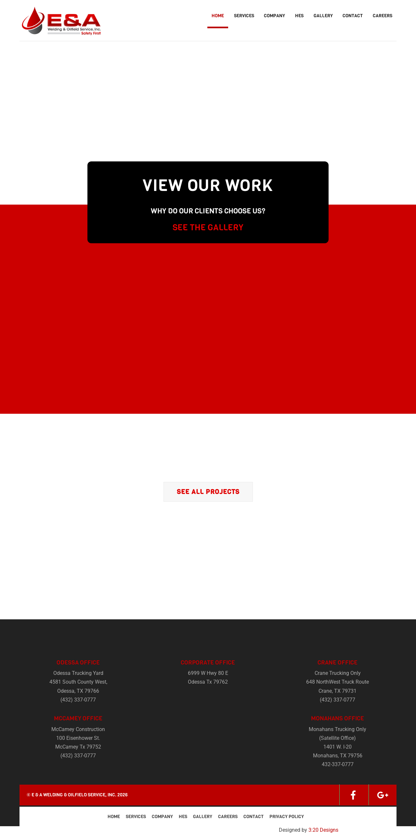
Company (274, 16)
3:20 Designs (323, 830)
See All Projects (208, 491)
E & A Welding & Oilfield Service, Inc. (74, 795)
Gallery (323, 16)
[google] (382, 794)
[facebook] (353, 794)
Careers (382, 16)
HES (299, 16)
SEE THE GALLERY (208, 227)
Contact (353, 16)
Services (244, 16)
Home (218, 16)
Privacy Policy (286, 817)
